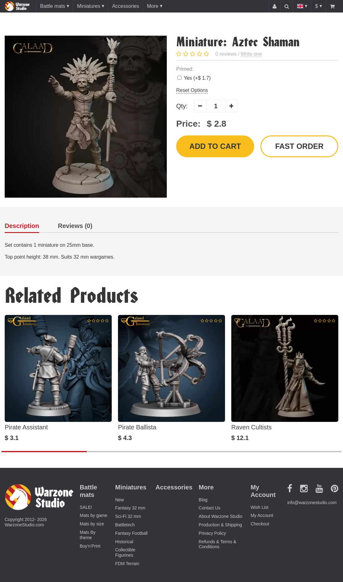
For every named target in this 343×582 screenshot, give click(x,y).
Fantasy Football (131, 533)
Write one (251, 54)
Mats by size (92, 523)
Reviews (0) (75, 226)
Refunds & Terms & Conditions (217, 544)
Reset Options (192, 90)
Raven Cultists (251, 427)
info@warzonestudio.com (311, 502)
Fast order (299, 146)
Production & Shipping (220, 524)
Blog (203, 499)
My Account (262, 515)
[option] (58, 378)
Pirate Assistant (26, 427)
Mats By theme (88, 535)
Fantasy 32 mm (130, 507)
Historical (124, 541)
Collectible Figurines (125, 552)
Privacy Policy (212, 533)
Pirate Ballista (137, 427)
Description (22, 226)
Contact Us (209, 507)
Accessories (125, 6)
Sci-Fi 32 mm (128, 516)
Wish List (260, 507)
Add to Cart (215, 146)
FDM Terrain (127, 563)
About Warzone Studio (221, 516)
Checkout (260, 523)
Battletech (125, 524)
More (152, 6)
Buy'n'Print (90, 546)
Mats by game (93, 515)
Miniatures (88, 6)
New (119, 499)
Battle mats (52, 6)
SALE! (86, 507)
